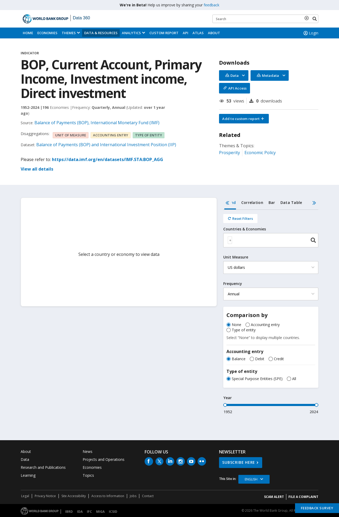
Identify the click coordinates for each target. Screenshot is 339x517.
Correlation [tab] (252, 202)
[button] (244, 118)
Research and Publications (43, 467)
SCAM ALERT (274, 496)
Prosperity (229, 152)
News (87, 451)
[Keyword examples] (265, 19)
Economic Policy (260, 152)
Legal (25, 496)
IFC (89, 511)
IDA (80, 511)
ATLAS (198, 32)
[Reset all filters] (240, 218)
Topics (88, 475)
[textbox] (230, 240)
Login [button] (310, 33)
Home (28, 32)
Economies (47, 32)
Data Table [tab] (291, 202)
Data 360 (81, 18)
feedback (211, 4)
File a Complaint (303, 496)
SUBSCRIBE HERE (238, 462)
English (251, 479)
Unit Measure (235, 257)
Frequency (232, 284)
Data (25, 459)
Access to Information (107, 496)
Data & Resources (101, 32)
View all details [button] (37, 169)
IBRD (69, 511)
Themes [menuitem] (69, 32)
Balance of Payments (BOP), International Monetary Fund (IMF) (96, 123)
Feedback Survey (317, 508)
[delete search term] (308, 18)
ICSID (113, 511)
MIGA (100, 511)
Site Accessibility (73, 496)
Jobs (133, 496)
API (185, 32)
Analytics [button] (131, 32)
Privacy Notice (45, 496)
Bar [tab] (272, 202)
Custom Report (164, 32)
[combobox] (270, 240)
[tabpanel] (270, 312)
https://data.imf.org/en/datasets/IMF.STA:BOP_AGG (107, 159)
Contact (148, 496)
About (214, 32)
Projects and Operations (103, 459)
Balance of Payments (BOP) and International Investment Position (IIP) (106, 145)
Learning (28, 475)
